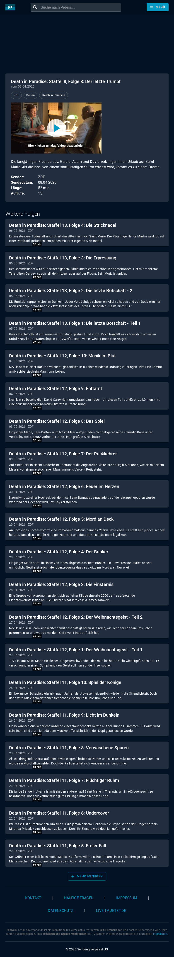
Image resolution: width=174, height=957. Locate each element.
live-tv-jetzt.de (111, 910)
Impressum (126, 898)
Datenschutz (60, 910)
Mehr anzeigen (86, 876)
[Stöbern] (158, 7)
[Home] (11, 7)
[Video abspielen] (56, 128)
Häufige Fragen (79, 898)
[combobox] (80, 7)
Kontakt (33, 898)
